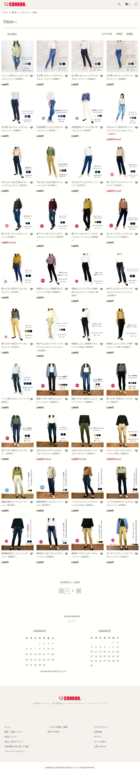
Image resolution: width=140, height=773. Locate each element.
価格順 (119, 34)
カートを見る (98, 741)
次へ (78, 590)
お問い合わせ (98, 746)
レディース (26, 12)
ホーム (5, 12)
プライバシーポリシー (13, 751)
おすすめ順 (107, 34)
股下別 (14, 12)
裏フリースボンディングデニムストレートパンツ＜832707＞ (50, 237)
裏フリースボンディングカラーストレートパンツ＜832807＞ (84, 237)
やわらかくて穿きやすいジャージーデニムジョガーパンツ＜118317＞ (120, 130)
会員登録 (96, 731)
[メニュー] (135, 4)
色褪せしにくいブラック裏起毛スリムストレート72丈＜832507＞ (84, 292)
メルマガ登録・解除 (57, 726)
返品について (9, 736)
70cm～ (37, 12)
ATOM (56, 731)
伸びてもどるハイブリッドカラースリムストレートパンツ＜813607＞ (50, 347)
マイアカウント (99, 726)
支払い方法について (12, 741)
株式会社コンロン (72, 767)
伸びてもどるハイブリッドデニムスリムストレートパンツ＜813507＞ (120, 292)
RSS (50, 731)
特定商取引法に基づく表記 (15, 746)
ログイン (96, 736)
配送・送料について (12, 731)
